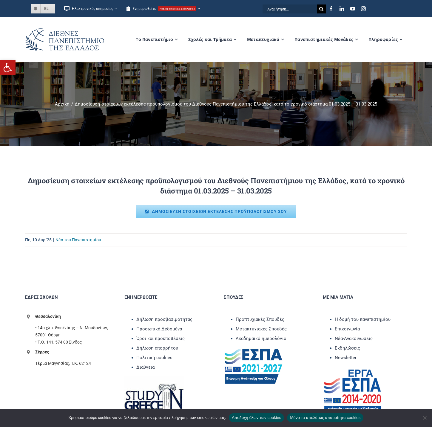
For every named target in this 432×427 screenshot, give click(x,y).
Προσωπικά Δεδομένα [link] (159, 329)
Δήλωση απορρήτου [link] (157, 348)
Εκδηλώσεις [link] (347, 348)
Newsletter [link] (346, 357)
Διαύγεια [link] (145, 367)
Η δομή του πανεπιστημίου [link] (363, 319)
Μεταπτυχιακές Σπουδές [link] (261, 329)
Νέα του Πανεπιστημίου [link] (78, 239)
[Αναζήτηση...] (290, 8)
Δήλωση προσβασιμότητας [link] (164, 319)
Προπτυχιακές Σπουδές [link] (260, 319)
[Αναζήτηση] (321, 8)
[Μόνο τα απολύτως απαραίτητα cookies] (425, 418)
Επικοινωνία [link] (347, 329)
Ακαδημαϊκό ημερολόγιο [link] (261, 338)
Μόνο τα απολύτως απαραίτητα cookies (325, 417)
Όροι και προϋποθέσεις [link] (160, 338)
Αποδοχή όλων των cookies (256, 417)
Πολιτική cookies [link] (154, 357)
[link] (8, 67)
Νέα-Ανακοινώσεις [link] (354, 338)
